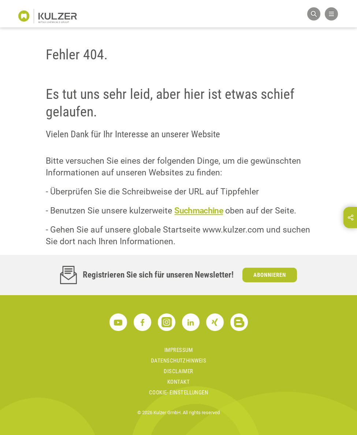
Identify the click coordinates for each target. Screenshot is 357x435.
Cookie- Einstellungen (178, 392)
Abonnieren (269, 275)
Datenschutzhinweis (178, 360)
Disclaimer (178, 371)
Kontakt (178, 382)
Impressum (178, 350)
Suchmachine (198, 211)
